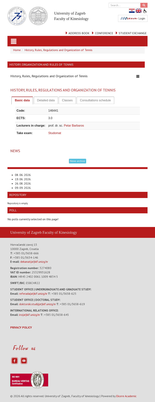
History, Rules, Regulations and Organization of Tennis (58, 50)
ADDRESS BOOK (79, 33)
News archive (77, 161)
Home (17, 50)
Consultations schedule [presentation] (95, 100)
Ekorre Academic (126, 396)
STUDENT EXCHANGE (133, 33)
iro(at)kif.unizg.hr (29, 315)
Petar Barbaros (74, 125)
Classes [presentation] (67, 100)
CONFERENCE (104, 33)
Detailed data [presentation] (46, 100)
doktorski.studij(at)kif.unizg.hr (37, 304)
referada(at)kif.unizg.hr (33, 293)
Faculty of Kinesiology (60, 232)
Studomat (54, 133)
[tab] (22, 100)
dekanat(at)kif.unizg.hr (34, 261)
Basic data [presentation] (22, 100)
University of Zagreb (26, 232)
